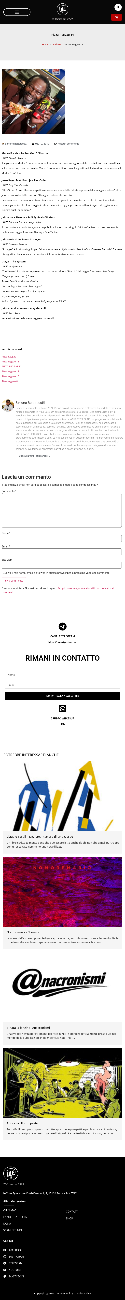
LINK (62, 724)
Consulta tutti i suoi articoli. (34, 455)
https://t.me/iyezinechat (62, 642)
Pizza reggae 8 (10, 381)
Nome (6, 533)
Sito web (7, 559)
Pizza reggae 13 (10, 361)
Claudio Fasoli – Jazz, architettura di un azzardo (40, 837)
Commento (9, 491)
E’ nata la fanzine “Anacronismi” (29, 1028)
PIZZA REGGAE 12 (12, 366)
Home (45, 44)
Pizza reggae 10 (10, 376)
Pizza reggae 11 (10, 371)
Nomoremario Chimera (23, 932)
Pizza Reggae (9, 356)
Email (6, 546)
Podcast (57, 44)
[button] (16, 12)
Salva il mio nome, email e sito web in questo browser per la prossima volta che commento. (57, 573)
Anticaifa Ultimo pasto (22, 1123)
